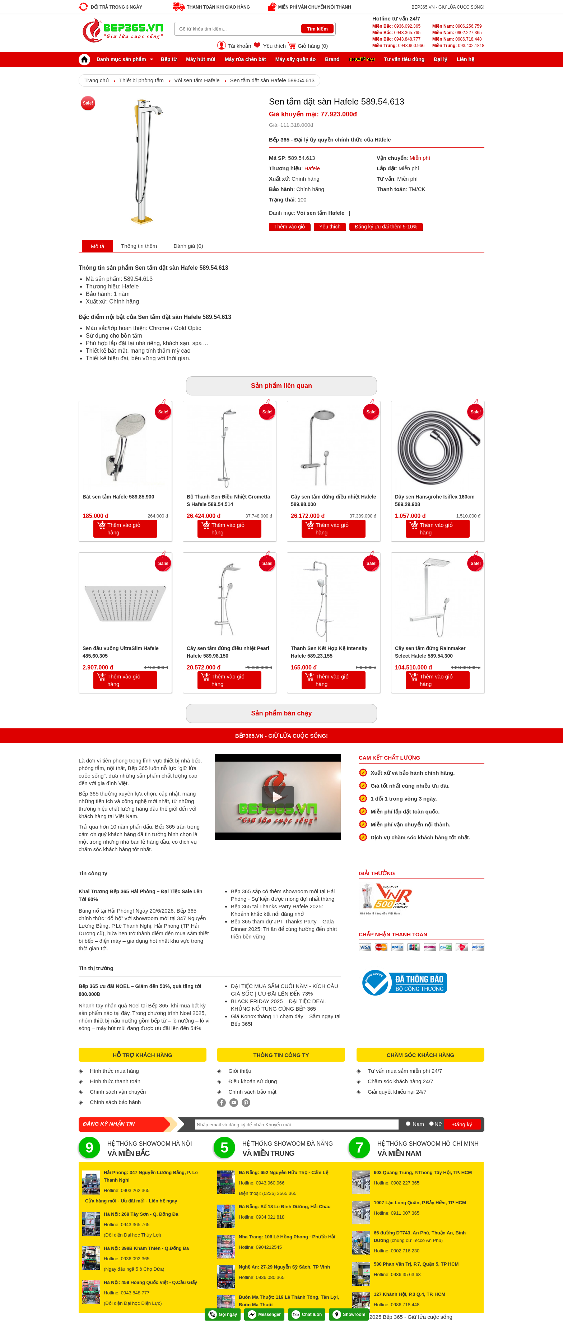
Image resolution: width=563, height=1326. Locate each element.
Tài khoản (239, 46)
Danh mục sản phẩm (114, 59)
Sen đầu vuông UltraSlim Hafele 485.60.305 (121, 652)
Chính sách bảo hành (115, 1102)
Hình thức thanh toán (115, 1081)
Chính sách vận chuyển (118, 1092)
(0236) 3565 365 (279, 1193)
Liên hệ (465, 59)
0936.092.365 (396, 26)
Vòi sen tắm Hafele (196, 80)
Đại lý (440, 59)
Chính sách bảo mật (252, 1092)
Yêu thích (274, 46)
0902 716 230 (405, 1250)
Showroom (348, 1314)
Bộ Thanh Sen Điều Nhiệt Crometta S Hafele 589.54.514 (228, 500)
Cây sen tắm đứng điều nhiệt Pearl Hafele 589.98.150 (228, 652)
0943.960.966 (398, 45)
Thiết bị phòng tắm (141, 80)
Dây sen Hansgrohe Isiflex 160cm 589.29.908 (435, 500)
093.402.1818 (458, 45)
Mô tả (97, 246)
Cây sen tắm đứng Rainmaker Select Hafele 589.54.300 (430, 652)
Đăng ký (462, 1124)
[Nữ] (431, 1123)
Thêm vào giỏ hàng (123, 529)
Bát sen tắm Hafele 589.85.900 (118, 497)
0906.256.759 (457, 26)
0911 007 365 (405, 1213)
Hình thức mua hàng (114, 1071)
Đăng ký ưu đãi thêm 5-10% (386, 227)
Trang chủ (96, 80)
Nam (418, 1124)
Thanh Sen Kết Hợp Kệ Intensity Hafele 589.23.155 (329, 652)
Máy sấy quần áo (295, 59)
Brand (332, 59)
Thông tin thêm (139, 246)
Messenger (264, 1314)
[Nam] (408, 1123)
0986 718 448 (405, 1304)
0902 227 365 (405, 1183)
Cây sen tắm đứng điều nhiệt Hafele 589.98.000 (333, 500)
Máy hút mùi (200, 59)
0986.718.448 (457, 39)
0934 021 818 (270, 1217)
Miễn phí (420, 158)
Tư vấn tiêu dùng (404, 59)
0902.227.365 (457, 32)
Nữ (438, 1124)
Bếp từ (169, 59)
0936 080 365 (270, 1277)
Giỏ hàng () (313, 46)
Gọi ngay (222, 1314)
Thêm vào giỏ (289, 227)
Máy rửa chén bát (245, 59)
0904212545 (269, 1247)
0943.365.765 (396, 32)
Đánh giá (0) (188, 246)
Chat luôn (307, 1314)
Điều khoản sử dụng (252, 1081)
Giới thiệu (239, 1071)
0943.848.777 (396, 39)
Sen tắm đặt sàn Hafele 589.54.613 (272, 80)
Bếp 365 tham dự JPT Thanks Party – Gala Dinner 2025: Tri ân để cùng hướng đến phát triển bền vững (284, 929)
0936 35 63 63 (406, 1274)
